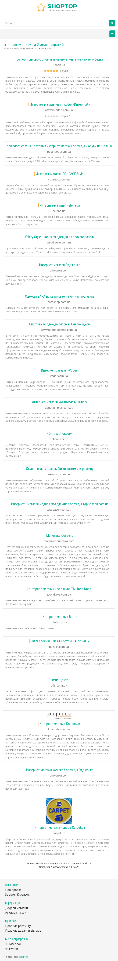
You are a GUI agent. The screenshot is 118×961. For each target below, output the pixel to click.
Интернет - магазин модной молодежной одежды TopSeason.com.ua (59, 504)
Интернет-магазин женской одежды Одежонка (59, 770)
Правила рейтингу (18, 926)
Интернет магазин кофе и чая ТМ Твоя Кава (59, 589)
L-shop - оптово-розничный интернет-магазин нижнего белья (59, 59)
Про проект (13, 890)
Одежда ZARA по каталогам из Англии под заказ (59, 296)
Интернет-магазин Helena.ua (60, 205)
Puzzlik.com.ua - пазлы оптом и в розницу (59, 641)
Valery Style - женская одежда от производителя (59, 237)
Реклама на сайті (16, 913)
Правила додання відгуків (23, 930)
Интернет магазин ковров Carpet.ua (59, 827)
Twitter (13, 949)
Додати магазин (16, 908)
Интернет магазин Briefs (59, 617)
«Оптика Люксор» (59, 433)
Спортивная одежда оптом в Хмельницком (59, 324)
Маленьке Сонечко (59, 535)
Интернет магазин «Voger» (59, 370)
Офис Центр (59, 680)
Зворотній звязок (17, 894)
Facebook (15, 944)
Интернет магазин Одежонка (59, 265)
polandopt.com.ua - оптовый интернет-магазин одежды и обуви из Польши (60, 146)
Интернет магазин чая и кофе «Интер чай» (60, 104)
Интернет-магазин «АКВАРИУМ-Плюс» (59, 402)
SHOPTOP (23, 957)
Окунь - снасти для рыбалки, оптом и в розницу (59, 469)
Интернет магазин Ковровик (59, 724)
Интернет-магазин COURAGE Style (60, 174)
